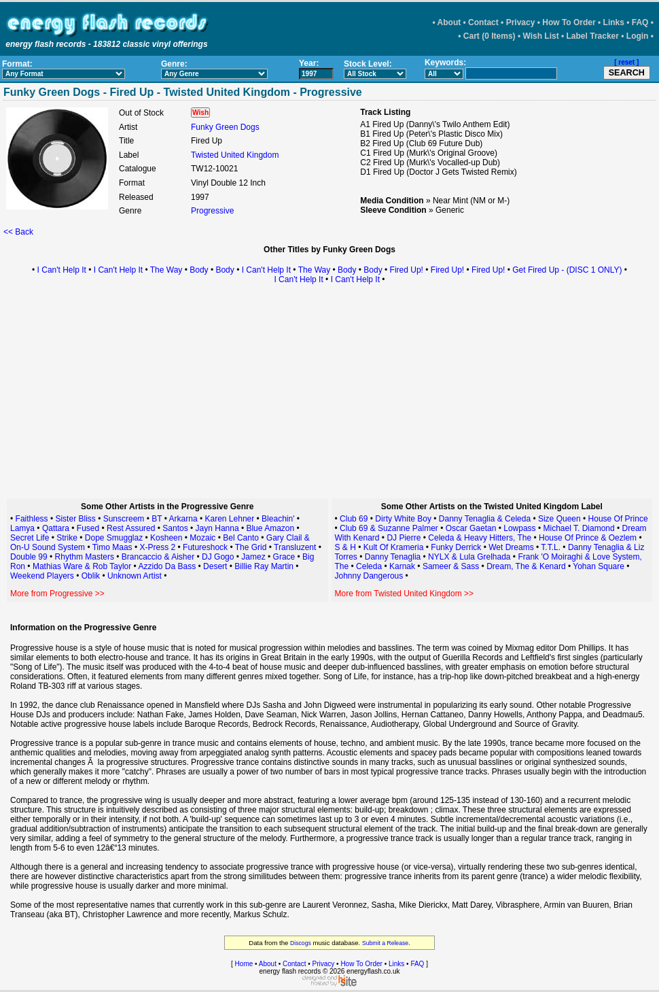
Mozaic (202, 538)
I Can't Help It (61, 270)
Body (199, 270)
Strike (66, 538)
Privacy (520, 22)
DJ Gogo (218, 557)
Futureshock (205, 547)
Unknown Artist (134, 576)
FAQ (640, 22)
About (449, 22)
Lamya (22, 528)
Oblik (91, 576)
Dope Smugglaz (114, 538)
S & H (345, 547)
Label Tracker (593, 36)
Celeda (369, 566)
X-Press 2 (157, 547)
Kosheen (166, 538)
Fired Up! (406, 270)
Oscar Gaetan (471, 528)
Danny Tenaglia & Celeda (485, 519)
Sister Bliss (75, 519)
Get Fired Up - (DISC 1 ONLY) (567, 270)
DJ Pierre (404, 538)
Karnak (402, 566)
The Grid (251, 547)
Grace (284, 557)
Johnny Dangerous (369, 576)
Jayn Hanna (217, 528)
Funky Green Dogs (225, 127)
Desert (215, 566)
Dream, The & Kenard (526, 566)
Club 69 (354, 519)
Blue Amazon (270, 528)
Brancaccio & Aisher (158, 557)
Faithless (32, 519)
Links (613, 22)
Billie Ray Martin (263, 566)
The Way (166, 270)
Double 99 (29, 557)
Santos (175, 528)
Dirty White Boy (403, 519)
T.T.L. (550, 547)
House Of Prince (618, 519)
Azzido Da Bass (167, 566)
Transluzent (295, 547)
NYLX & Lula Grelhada (469, 557)
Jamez (253, 557)
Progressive (212, 211)
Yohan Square (598, 566)
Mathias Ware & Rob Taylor (82, 566)
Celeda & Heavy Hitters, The (479, 538)
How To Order (568, 22)
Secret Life (29, 538)
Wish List (540, 36)
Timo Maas (112, 547)
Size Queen (559, 519)
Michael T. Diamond (579, 528)
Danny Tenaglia (393, 557)
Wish (200, 112)
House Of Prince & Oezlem (588, 538)
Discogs (300, 943)
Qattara (55, 528)
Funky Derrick (456, 547)
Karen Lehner (230, 519)
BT (157, 519)
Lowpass (519, 528)
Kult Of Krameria (393, 547)
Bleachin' (278, 519)
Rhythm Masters (84, 557)
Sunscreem (124, 519)
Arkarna (183, 519)
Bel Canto (241, 538)
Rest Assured (131, 528)
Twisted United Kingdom (235, 155)
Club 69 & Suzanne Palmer (389, 528)
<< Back (18, 232)
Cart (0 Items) (489, 36)
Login (637, 36)
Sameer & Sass (451, 566)
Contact (483, 22)
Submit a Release (385, 943)
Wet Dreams (510, 547)
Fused (88, 528)
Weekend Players (42, 576)
